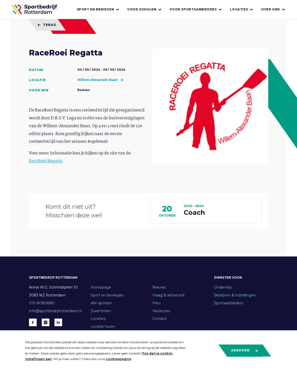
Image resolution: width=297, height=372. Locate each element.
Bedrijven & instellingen (235, 295)
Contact (159, 318)
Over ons (273, 9)
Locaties (241, 9)
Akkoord (244, 350)
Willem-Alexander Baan (98, 80)
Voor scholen (144, 9)
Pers (156, 303)
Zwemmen (101, 311)
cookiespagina (118, 359)
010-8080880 (42, 303)
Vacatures (161, 311)
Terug (46, 25)
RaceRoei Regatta (45, 161)
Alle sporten (101, 303)
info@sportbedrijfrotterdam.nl (55, 311)
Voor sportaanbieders (195, 9)
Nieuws (159, 287)
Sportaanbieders (228, 303)
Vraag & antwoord (168, 295)
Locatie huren (103, 326)
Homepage (101, 287)
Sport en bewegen (98, 9)
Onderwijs (223, 287)
